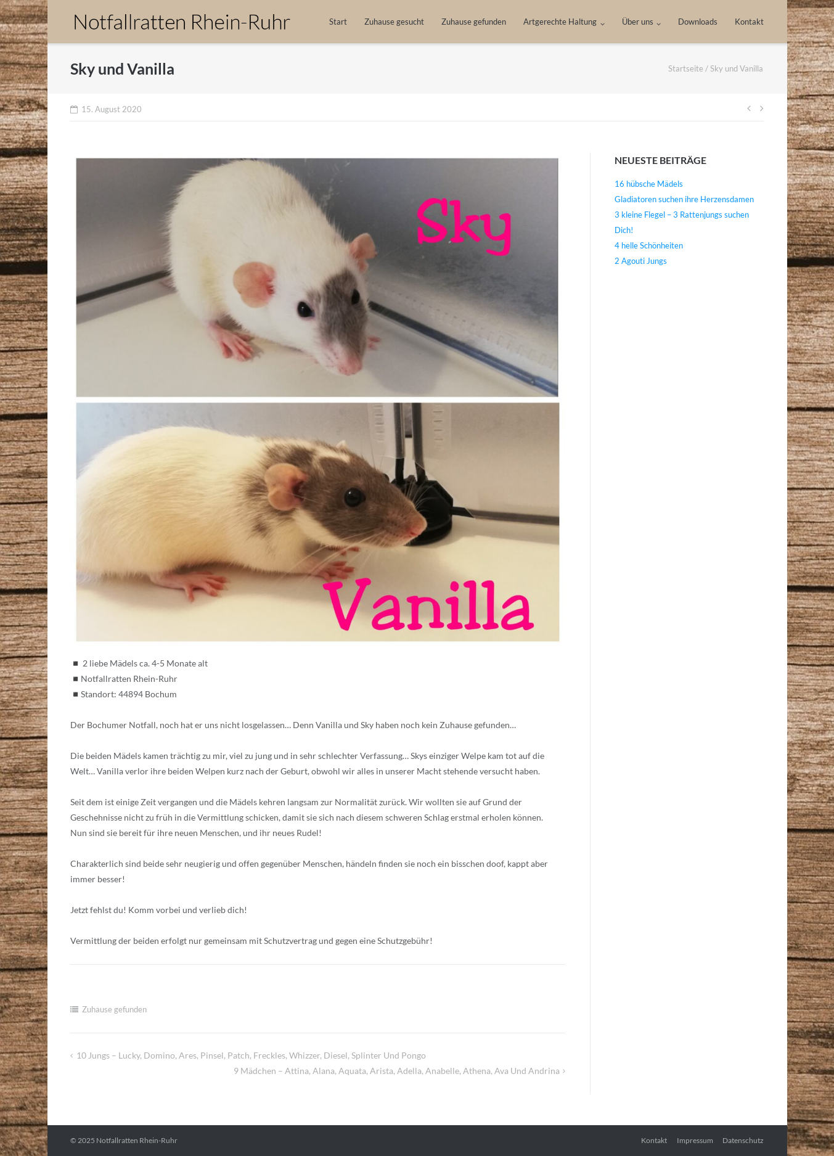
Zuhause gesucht (394, 22)
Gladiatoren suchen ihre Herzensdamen (684, 199)
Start (338, 22)
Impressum (695, 1140)
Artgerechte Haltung (560, 22)
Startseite (685, 68)
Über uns (637, 22)
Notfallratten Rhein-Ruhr (137, 1140)
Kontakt (749, 22)
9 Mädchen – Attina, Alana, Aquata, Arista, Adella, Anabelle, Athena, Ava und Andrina (397, 1070)
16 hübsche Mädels (649, 184)
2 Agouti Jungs (641, 261)
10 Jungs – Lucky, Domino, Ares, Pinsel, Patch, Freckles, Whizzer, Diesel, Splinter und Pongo (251, 1055)
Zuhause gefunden (473, 22)
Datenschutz (743, 1140)
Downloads (697, 22)
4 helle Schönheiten (649, 245)
